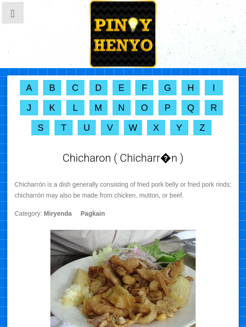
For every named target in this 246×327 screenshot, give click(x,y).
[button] (13, 13)
